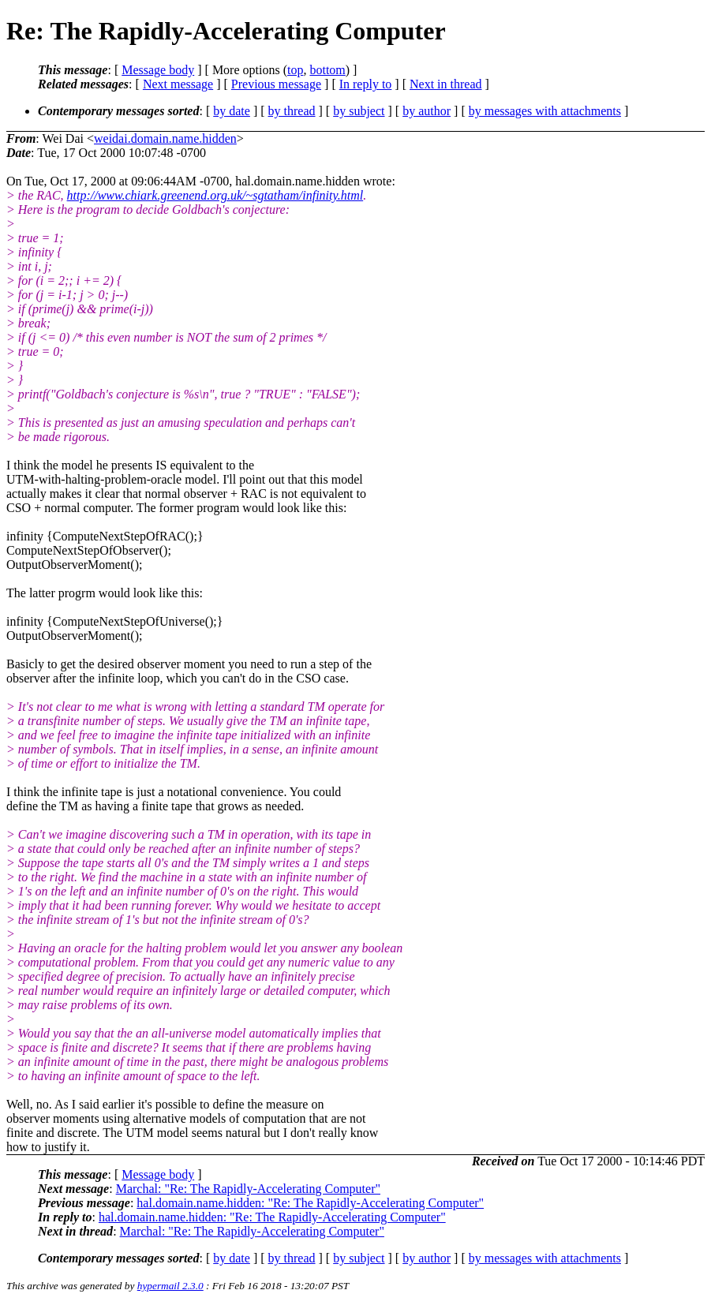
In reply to (365, 84)
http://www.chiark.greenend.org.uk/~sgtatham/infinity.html (215, 195)
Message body (158, 70)
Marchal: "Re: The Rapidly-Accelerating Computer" (248, 1188)
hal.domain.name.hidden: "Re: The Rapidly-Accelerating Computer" (310, 1203)
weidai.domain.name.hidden (165, 138)
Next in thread (446, 84)
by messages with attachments (545, 111)
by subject (358, 111)
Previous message (276, 84)
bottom (327, 70)
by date (231, 111)
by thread (292, 111)
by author (426, 111)
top (295, 70)
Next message (178, 84)
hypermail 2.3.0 (170, 1286)
